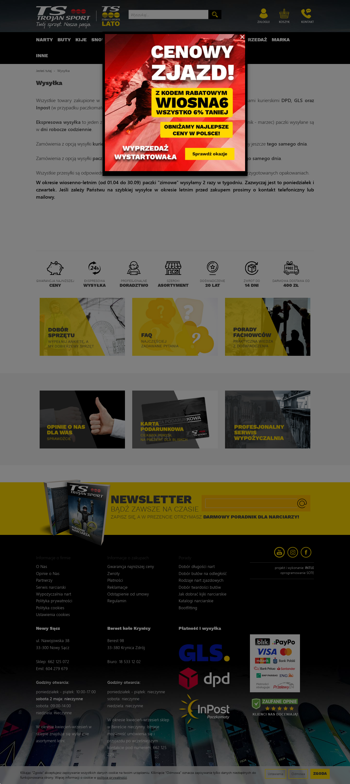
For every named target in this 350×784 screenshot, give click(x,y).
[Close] (242, 36)
